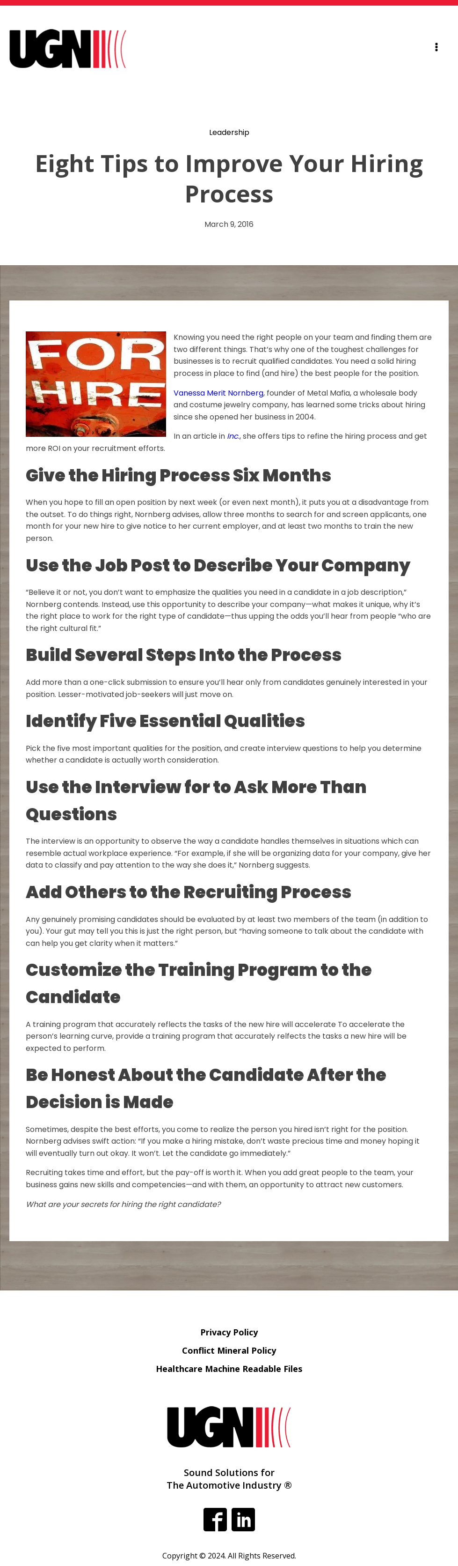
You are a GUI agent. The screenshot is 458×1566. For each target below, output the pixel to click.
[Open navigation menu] (436, 48)
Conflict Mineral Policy (229, 1350)
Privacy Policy (229, 1332)
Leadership (229, 132)
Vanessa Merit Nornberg (218, 393)
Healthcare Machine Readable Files (229, 1368)
